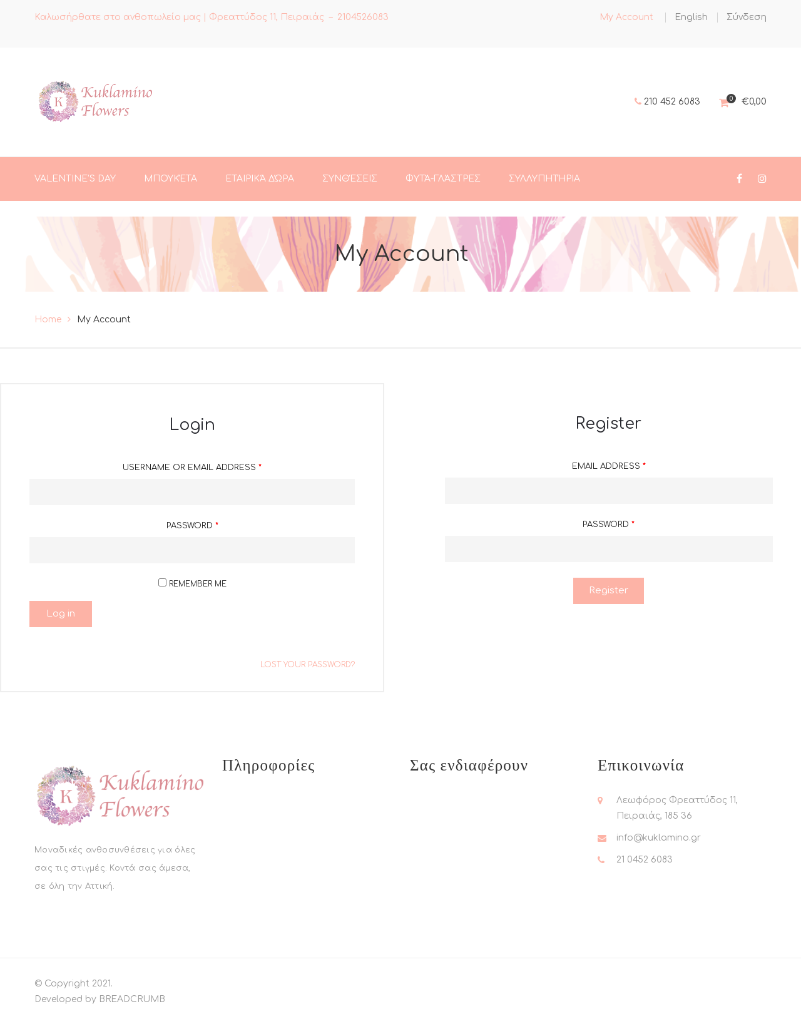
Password (192, 525)
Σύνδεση (747, 17)
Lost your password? (307, 664)
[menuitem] (691, 17)
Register (608, 590)
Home (47, 319)
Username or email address (192, 467)
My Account (626, 17)
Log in (60, 613)
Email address (609, 466)
